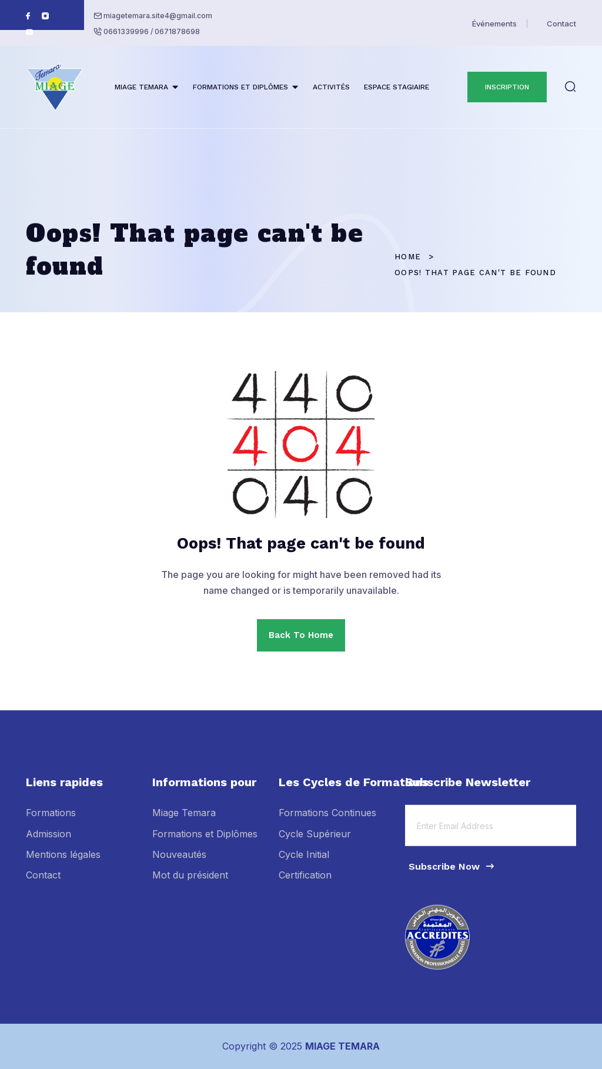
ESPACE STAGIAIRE (396, 87)
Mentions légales (63, 862)
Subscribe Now (452, 874)
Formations (51, 821)
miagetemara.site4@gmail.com (157, 15)
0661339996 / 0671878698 (151, 31)
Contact (561, 23)
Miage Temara (184, 821)
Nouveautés (179, 862)
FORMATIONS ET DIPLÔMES (240, 87)
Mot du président (190, 883)
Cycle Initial (304, 862)
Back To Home (301, 635)
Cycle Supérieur (315, 841)
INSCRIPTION (507, 87)
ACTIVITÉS (331, 87)
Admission (48, 841)
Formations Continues (327, 821)
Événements (494, 23)
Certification (305, 883)
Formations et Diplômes (204, 841)
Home (407, 256)
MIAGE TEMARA (141, 87)
